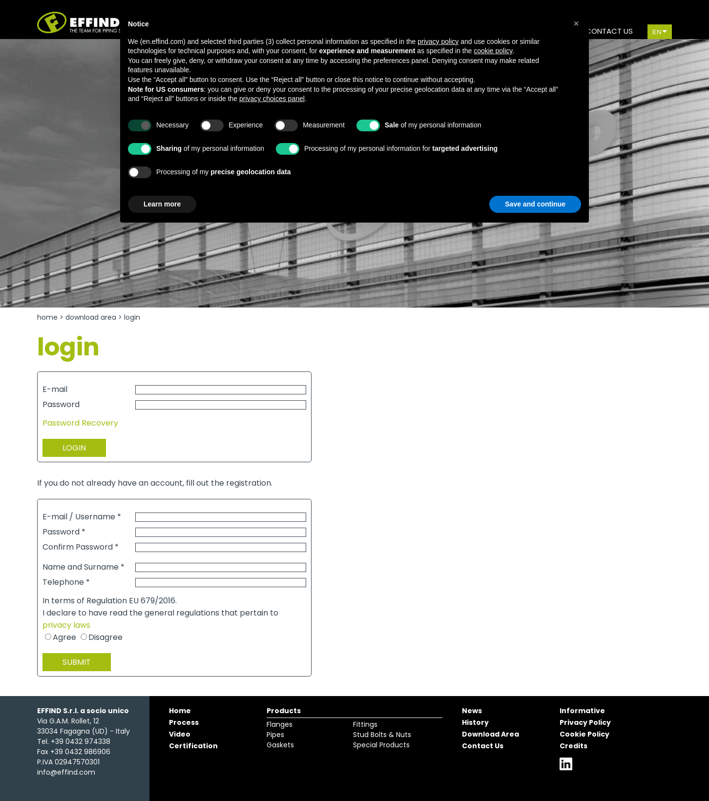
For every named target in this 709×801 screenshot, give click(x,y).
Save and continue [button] (535, 204)
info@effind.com (66, 772)
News (472, 711)
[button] (576, 23)
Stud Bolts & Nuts (382, 734)
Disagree (105, 637)
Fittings (365, 724)
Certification (193, 746)
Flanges (279, 724)
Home (47, 317)
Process (184, 722)
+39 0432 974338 (80, 741)
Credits (573, 746)
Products (284, 711)
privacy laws (66, 625)
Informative (582, 711)
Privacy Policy (585, 722)
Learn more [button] (162, 204)
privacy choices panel (272, 99)
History (475, 722)
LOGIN (74, 447)
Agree (64, 637)
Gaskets (280, 745)
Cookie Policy (584, 734)
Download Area (90, 317)
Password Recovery (80, 423)
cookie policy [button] (493, 51)
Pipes (275, 734)
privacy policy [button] (438, 41)
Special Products (381, 745)
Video (179, 734)
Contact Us (482, 746)
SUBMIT (77, 662)
